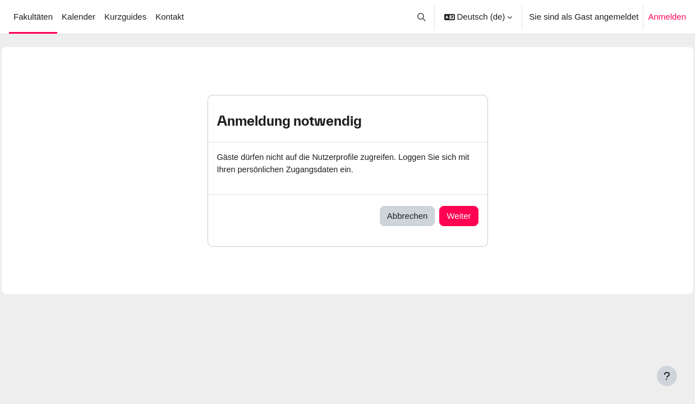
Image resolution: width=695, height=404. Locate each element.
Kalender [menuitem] (78, 16)
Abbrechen (407, 216)
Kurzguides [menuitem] (125, 16)
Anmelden (667, 16)
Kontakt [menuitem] (169, 16)
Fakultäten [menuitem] (33, 16)
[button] (421, 17)
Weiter (459, 216)
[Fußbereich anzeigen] (667, 376)
